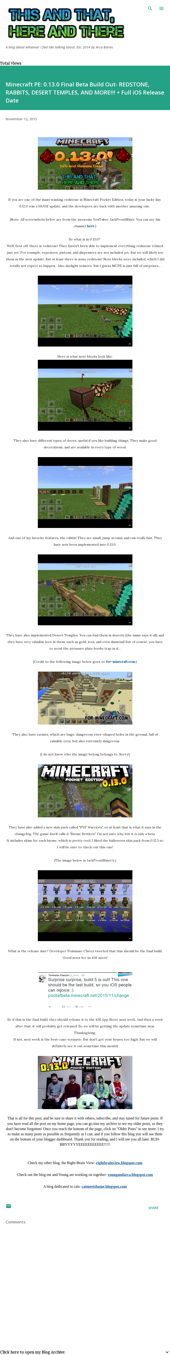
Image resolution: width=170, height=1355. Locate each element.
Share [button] (153, 1207)
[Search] (150, 8)
